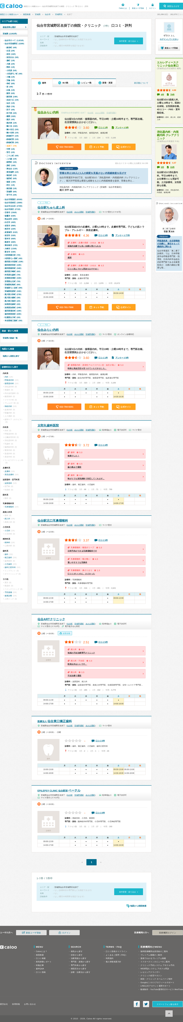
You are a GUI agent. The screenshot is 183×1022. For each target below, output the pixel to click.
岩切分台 (12, 57)
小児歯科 (8, 564)
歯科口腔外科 (10, 567)
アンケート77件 (122, 235)
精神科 (7, 542)
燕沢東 (11, 123)
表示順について (141, 83)
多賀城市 (11, 232)
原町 (11, 165)
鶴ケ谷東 (12, 133)
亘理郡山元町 (12, 281)
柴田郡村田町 (13, 265)
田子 (10, 110)
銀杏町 (11, 47)
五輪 (10, 80)
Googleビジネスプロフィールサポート (157, 982)
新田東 (12, 97)
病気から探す (77, 951)
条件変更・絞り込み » (128, 41)
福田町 (11, 178)
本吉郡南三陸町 (13, 321)
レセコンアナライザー (150, 972)
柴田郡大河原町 (14, 262)
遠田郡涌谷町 (13, 311)
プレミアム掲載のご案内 (151, 955)
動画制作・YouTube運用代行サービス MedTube (161, 989)
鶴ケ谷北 (12, 129)
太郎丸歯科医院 (48, 425)
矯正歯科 (8, 557)
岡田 (10, 67)
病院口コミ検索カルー (9, 14)
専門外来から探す (78, 965)
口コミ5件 (103, 642)
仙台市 (47, 14)
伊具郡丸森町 (12, 275)
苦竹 (10, 152)
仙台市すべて (14, 40)
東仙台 (12, 169)
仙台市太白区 (13, 206)
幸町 (10, 83)
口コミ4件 (103, 445)
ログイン (152, 8)
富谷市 (10, 252)
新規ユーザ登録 (138, 8)
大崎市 (11, 249)
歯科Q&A (40, 969)
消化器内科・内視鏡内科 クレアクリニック (168, 135)
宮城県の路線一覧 (10, 338)
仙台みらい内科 (48, 112)
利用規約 (110, 958)
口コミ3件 (103, 235)
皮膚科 (7, 471)
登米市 (10, 239)
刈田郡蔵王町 (12, 255)
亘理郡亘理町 (13, 278)
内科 (6, 377)
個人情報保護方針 (113, 962)
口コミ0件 (100, 741)
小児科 (7, 531)
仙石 (10, 103)
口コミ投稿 (41, 972)
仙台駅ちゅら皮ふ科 (51, 207)
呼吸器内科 (9, 380)
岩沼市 (10, 235)
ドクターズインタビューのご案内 (155, 962)
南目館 (11, 188)
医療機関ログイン (167, 933)
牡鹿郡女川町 (12, 317)
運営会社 (4, 1004)
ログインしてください (169, 39)
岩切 (11, 54)
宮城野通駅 (111, 113)
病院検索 (26, 14)
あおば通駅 (100, 113)
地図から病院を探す (11, 356)
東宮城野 (12, 172)
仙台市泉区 (12, 209)
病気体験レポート (44, 962)
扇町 (10, 60)
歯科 (6, 554)
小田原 (11, 70)
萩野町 (11, 162)
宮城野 (11, 192)
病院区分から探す (78, 969)
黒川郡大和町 (13, 294)
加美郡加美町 (13, 308)
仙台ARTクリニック (51, 619)
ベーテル (58, 790)
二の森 (11, 159)
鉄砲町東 (12, 142)
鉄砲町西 (12, 139)
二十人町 (12, 156)
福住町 (11, 175)
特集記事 (40, 965)
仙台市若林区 (13, 203)
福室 (11, 182)
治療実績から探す (78, 958)
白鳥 (10, 90)
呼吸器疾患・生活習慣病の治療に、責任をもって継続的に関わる (168, 244)
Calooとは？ (41, 951)
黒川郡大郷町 (12, 298)
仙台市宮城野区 (14, 44)
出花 (10, 51)
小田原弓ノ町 (14, 74)
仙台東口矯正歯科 (54, 721)
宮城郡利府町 (13, 291)
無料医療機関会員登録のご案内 (154, 951)
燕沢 (10, 119)
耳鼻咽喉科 (9, 507)
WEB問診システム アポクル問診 (154, 969)
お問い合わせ (30, 1004)
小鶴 (10, 77)
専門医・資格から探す (80, 962)
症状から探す (77, 955)
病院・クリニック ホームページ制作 (156, 979)
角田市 (10, 229)
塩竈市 (10, 216)
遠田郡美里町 (13, 314)
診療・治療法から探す (80, 972)
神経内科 (8, 406)
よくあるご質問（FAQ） (116, 955)
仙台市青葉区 (13, 199)
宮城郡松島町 (12, 285)
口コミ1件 (103, 127)
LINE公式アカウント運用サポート (155, 986)
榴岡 (11, 116)
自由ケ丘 (12, 100)
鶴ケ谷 (12, 126)
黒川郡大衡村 (12, 301)
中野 (10, 149)
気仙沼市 (11, 219)
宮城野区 (59, 14)
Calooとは (123, 8)
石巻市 (11, 212)
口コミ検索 (41, 958)
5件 (162, 167)
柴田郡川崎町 (12, 271)
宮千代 (11, 195)
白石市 (10, 222)
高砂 (10, 106)
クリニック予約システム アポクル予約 (157, 965)
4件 (162, 94)
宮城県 (37, 14)
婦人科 (7, 519)
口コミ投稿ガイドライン (116, 951)
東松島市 (11, 245)
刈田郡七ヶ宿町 (13, 258)
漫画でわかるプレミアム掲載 (153, 958)
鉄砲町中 (12, 136)
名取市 (10, 226)
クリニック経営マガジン (151, 976)
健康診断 (8, 596)
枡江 (10, 185)
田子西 (11, 113)
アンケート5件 (122, 127)
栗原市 (10, 242)
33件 (172, 167)
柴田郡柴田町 (13, 268)
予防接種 (8, 592)
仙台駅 (90, 113)
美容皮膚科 (9, 474)
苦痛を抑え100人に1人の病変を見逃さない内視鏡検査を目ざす (92, 173)
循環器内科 (9, 383)
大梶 (10, 64)
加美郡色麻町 (12, 304)
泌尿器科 (8, 483)
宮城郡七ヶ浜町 (13, 288)
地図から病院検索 (138, 906)
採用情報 (16, 1004)
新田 (10, 93)
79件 (172, 94)
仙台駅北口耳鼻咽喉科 (52, 520)
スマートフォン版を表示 (167, 1004)
